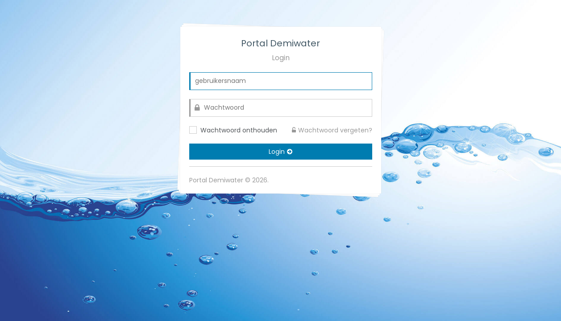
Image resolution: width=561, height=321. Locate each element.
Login (280, 151)
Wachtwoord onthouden (238, 130)
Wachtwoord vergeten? (332, 130)
